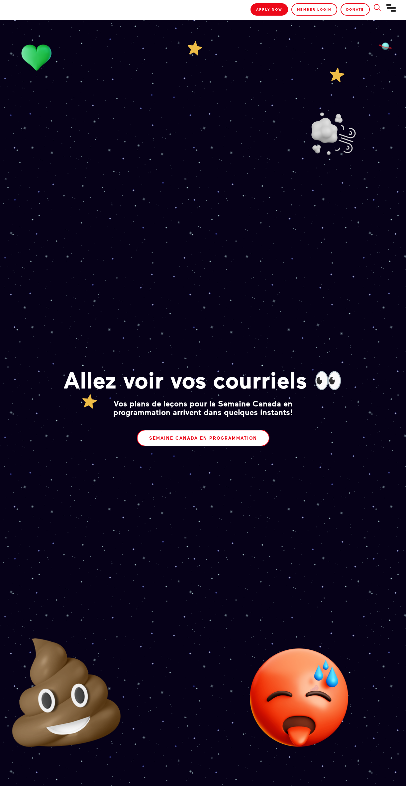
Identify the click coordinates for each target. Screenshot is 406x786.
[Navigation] (391, 10)
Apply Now (269, 9)
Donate (355, 9)
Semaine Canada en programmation (203, 438)
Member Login (314, 9)
